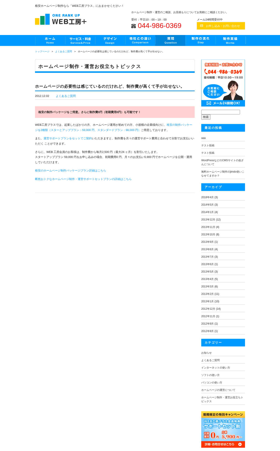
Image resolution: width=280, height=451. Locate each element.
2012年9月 (207, 323)
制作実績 (230, 40)
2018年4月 (207, 197)
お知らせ (206, 352)
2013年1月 (207, 301)
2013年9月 (207, 241)
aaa (203, 138)
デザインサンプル (110, 40)
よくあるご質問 (170, 40)
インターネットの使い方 (215, 367)
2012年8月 (207, 331)
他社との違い (140, 40)
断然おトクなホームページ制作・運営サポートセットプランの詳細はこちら (83, 179)
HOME (50, 40)
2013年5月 (207, 271)
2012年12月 (208, 308)
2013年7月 (207, 256)
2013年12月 (208, 219)
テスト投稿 (207, 145)
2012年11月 (208, 316)
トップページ (42, 51)
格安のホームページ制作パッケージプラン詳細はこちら (70, 170)
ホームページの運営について (218, 390)
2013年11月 (208, 227)
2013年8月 (207, 249)
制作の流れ (200, 40)
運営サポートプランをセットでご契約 (68, 138)
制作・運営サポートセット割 (80, 40)
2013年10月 (208, 234)
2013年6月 (207, 264)
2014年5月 (207, 204)
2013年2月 (207, 293)
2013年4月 (207, 279)
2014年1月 (207, 212)
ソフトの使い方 (210, 375)
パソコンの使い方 (211, 382)
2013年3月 (207, 286)
